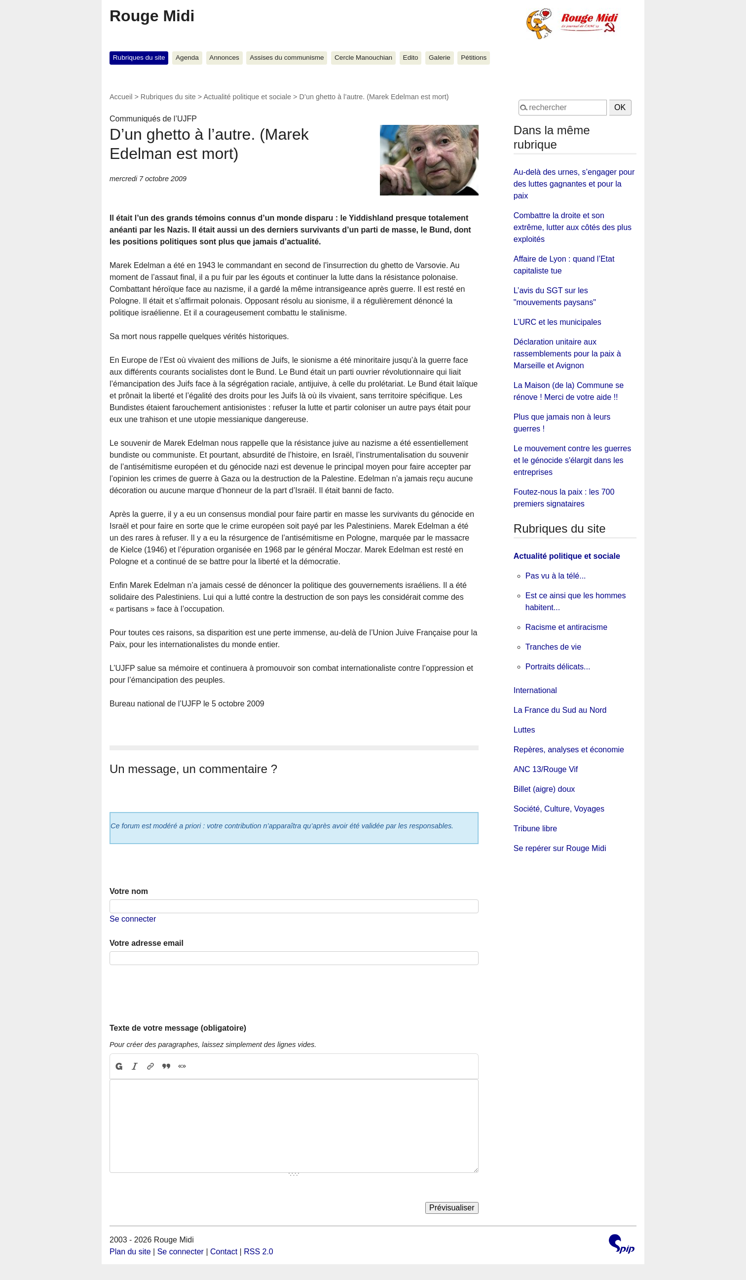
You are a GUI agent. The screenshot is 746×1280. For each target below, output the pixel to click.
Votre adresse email (147, 943)
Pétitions (473, 57)
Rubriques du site (139, 57)
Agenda (187, 57)
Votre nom (129, 891)
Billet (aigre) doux (544, 789)
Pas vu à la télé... (555, 576)
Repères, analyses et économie (569, 749)
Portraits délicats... (558, 666)
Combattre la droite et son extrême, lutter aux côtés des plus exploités (573, 227)
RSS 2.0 (258, 1251)
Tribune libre (535, 828)
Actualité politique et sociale (247, 97)
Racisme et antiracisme (566, 627)
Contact (223, 1251)
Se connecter (133, 919)
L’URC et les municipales (557, 322)
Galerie (439, 57)
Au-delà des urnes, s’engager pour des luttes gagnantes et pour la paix (574, 184)
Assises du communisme (287, 57)
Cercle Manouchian (363, 57)
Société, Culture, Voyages (559, 809)
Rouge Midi (152, 16)
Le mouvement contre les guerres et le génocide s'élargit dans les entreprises (572, 460)
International (535, 690)
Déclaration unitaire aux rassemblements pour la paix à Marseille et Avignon (567, 354)
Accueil (121, 97)
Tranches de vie (553, 647)
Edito (410, 57)
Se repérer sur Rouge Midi (560, 848)
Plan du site (130, 1251)
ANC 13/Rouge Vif (546, 769)
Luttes (524, 730)
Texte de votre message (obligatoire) (178, 1028)
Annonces (224, 57)
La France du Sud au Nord (560, 710)
